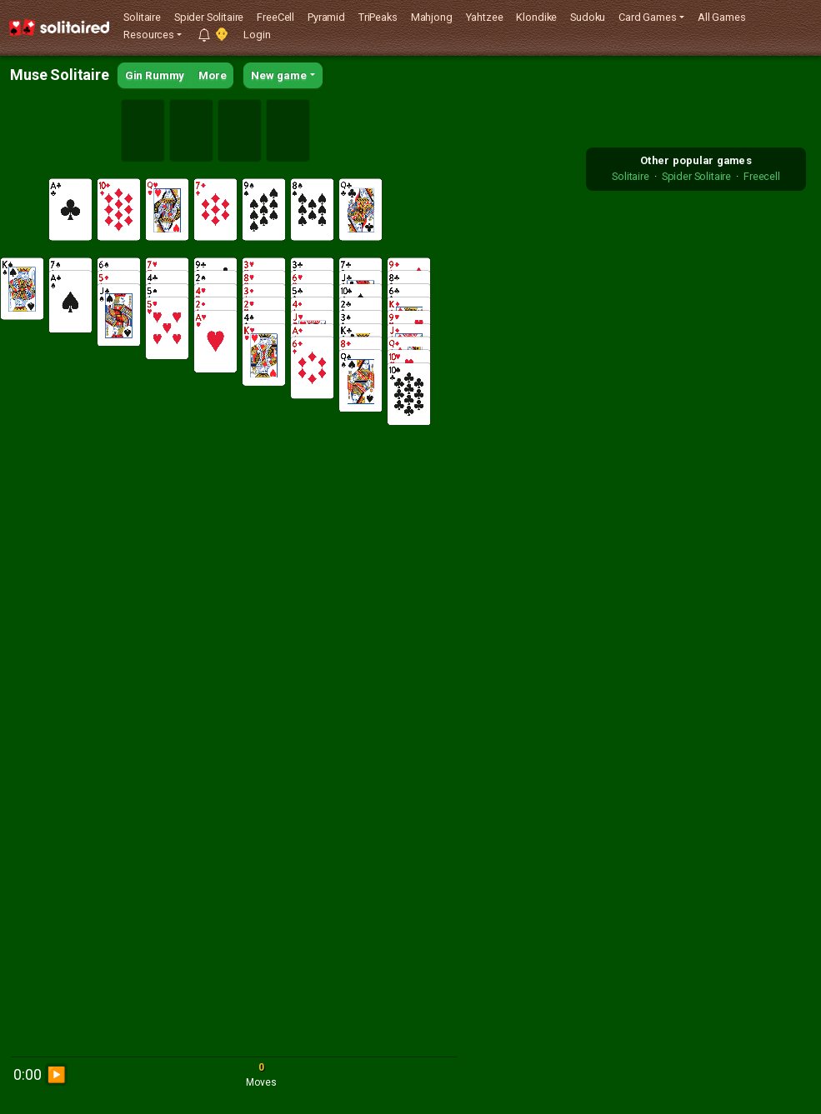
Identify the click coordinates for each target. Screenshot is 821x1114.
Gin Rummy (155, 75)
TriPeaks (378, 17)
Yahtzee (484, 17)
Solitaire (142, 17)
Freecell (761, 176)
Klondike (536, 17)
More (212, 75)
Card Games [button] (647, 17)
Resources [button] (148, 34)
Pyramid (326, 17)
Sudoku (587, 17)
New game (279, 75)
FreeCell (275, 17)
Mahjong (432, 17)
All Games (722, 17)
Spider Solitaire (208, 17)
